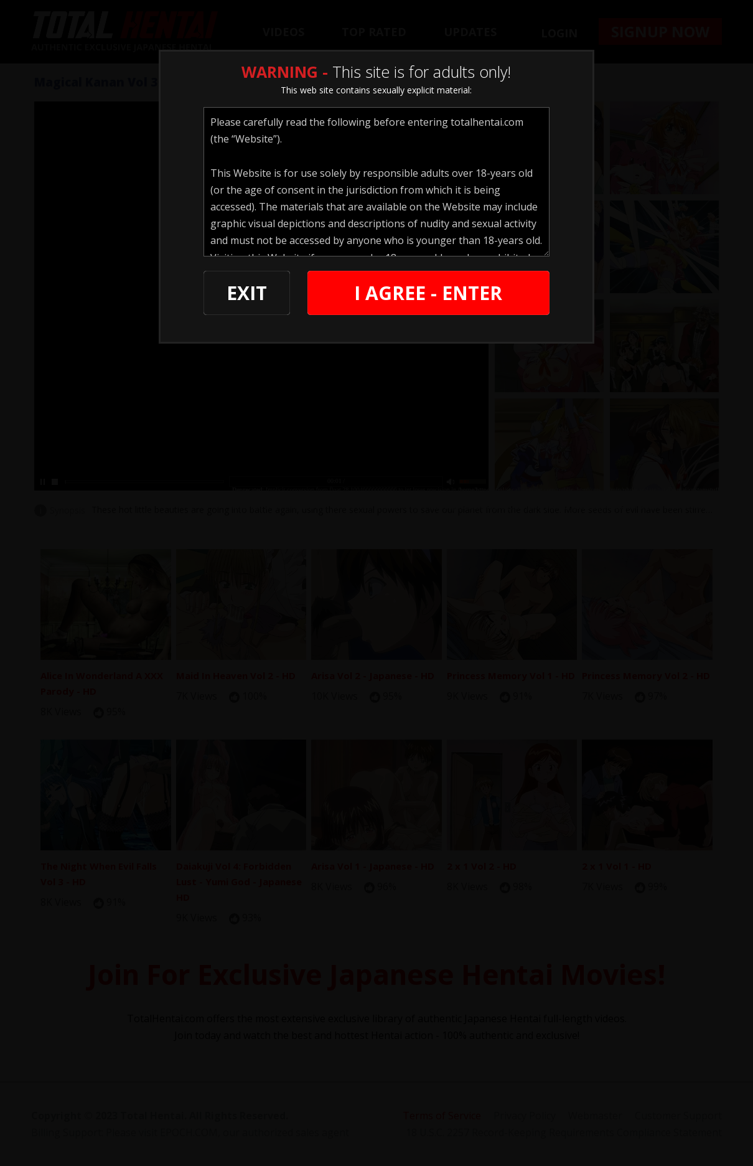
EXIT (247, 293)
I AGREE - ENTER (428, 293)
